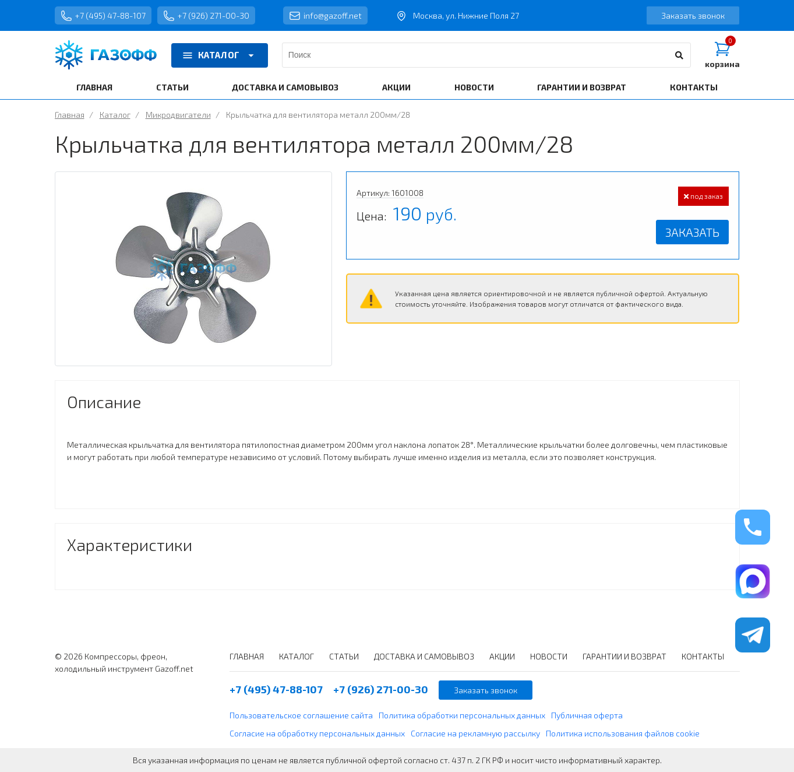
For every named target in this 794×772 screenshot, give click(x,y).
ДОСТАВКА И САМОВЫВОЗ (285, 87)
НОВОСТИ (474, 87)
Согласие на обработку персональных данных (317, 733)
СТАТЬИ (172, 87)
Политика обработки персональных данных (462, 715)
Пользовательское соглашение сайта (301, 715)
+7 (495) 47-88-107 (103, 16)
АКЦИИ (396, 87)
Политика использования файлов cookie (623, 733)
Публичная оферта (587, 715)
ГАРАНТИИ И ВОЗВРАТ (581, 87)
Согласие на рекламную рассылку (475, 733)
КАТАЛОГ (219, 55)
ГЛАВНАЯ (94, 87)
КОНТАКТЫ (694, 87)
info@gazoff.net (325, 16)
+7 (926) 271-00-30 (206, 16)
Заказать (692, 232)
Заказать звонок (693, 15)
